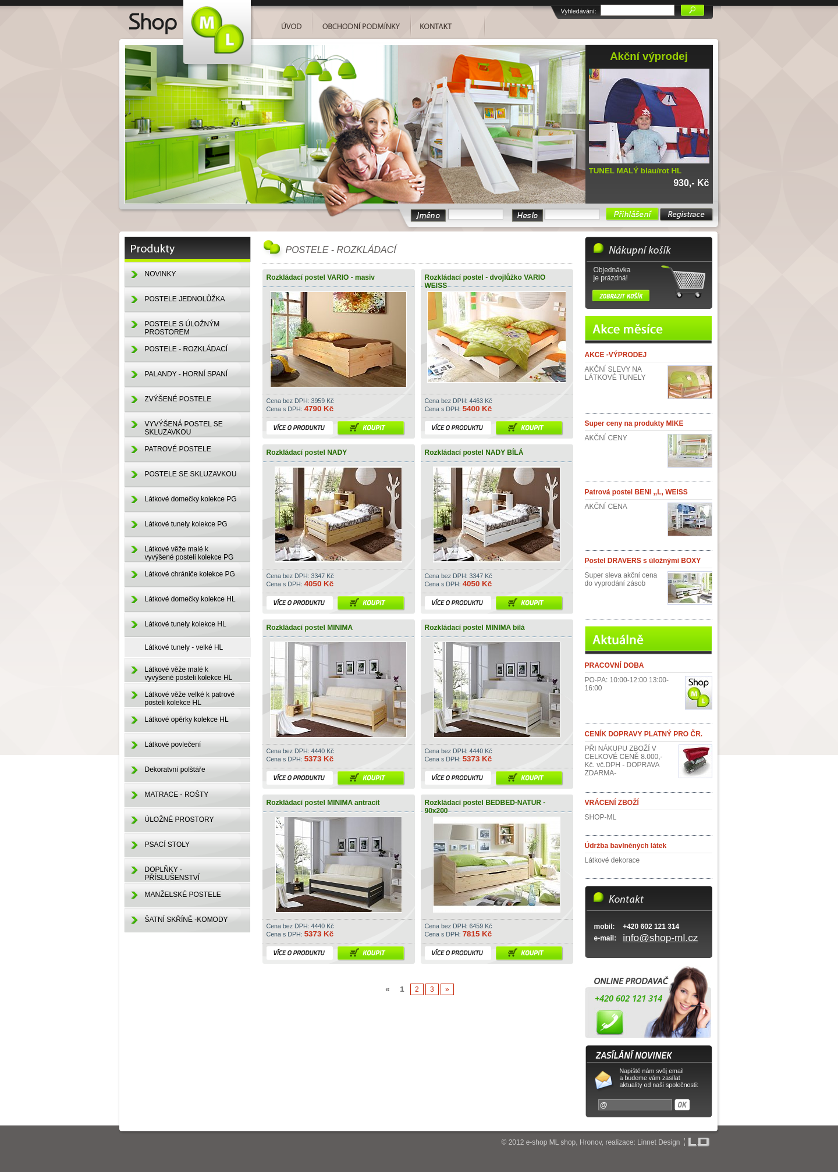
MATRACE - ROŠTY (177, 794)
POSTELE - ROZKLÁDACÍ (186, 349)
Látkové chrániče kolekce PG (190, 574)
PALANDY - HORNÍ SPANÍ (186, 374)
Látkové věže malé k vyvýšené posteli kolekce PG (189, 553)
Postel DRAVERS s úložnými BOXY (643, 561)
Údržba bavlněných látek (626, 846)
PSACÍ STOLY (167, 844)
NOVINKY (160, 274)
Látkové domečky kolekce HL (190, 599)
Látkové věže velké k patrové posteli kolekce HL (190, 698)
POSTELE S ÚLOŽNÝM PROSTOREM (182, 328)
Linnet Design (658, 1142)
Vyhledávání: (578, 11)
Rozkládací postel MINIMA (310, 628)
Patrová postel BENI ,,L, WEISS (636, 492)
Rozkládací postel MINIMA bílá (475, 628)
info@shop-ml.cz (660, 937)
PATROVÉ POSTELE (178, 449)
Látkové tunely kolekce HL (185, 624)
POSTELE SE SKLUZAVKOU (191, 474)
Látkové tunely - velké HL (184, 647)
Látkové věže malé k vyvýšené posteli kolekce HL (189, 673)
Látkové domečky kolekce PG (191, 499)
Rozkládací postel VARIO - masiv (321, 277)
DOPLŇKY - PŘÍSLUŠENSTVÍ (172, 873)
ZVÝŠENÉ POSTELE (178, 399)
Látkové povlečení (173, 744)
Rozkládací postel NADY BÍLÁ (474, 452)
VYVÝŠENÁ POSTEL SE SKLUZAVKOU (184, 428)
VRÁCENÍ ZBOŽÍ (612, 803)
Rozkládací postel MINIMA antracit (323, 803)
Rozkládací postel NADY (307, 452)
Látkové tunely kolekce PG (186, 524)
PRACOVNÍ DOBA (614, 665)
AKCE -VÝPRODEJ (616, 355)
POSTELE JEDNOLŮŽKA (185, 299)
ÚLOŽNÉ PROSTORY (179, 819)
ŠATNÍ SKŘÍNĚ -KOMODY (186, 919)
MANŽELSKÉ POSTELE (183, 894)
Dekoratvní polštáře (175, 769)
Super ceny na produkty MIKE (634, 423)
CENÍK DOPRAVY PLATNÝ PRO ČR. (644, 734)
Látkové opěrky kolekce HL (187, 719)
